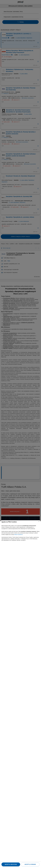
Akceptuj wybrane (30, 864)
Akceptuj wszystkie (11, 864)
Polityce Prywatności (18, 534)
